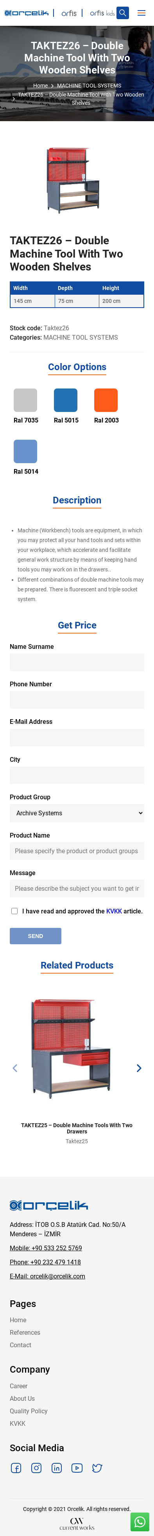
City (15, 759)
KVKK (115, 911)
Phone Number (31, 684)
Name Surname (32, 646)
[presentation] (15, 1068)
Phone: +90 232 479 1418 (45, 1262)
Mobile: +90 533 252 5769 (46, 1248)
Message (23, 873)
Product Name (30, 835)
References (25, 1332)
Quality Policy (29, 1411)
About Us (22, 1398)
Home (18, 1320)
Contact (20, 1345)
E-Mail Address (31, 721)
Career (18, 1386)
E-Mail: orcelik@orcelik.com (47, 1276)
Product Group (30, 797)
